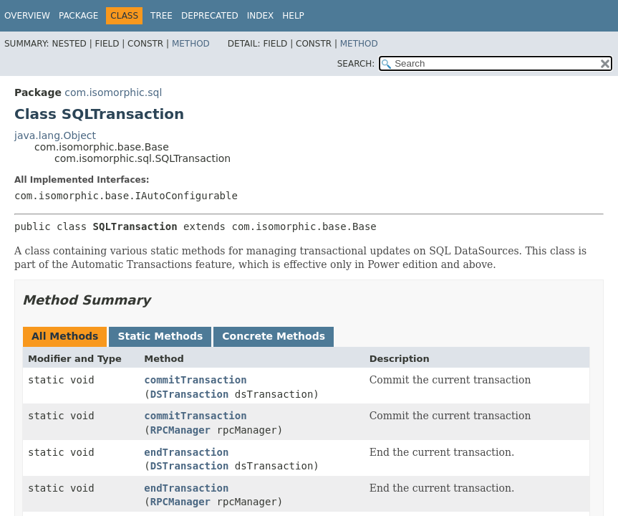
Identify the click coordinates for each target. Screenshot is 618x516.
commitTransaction (195, 380)
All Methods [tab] (65, 336)
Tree (161, 16)
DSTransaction (189, 394)
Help (293, 16)
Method (191, 44)
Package (78, 16)
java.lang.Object (55, 135)
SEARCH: (356, 64)
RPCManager (180, 430)
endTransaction (186, 452)
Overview (27, 16)
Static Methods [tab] (160, 336)
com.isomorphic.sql (113, 92)
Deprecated (209, 16)
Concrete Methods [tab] (273, 336)
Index (260, 16)
